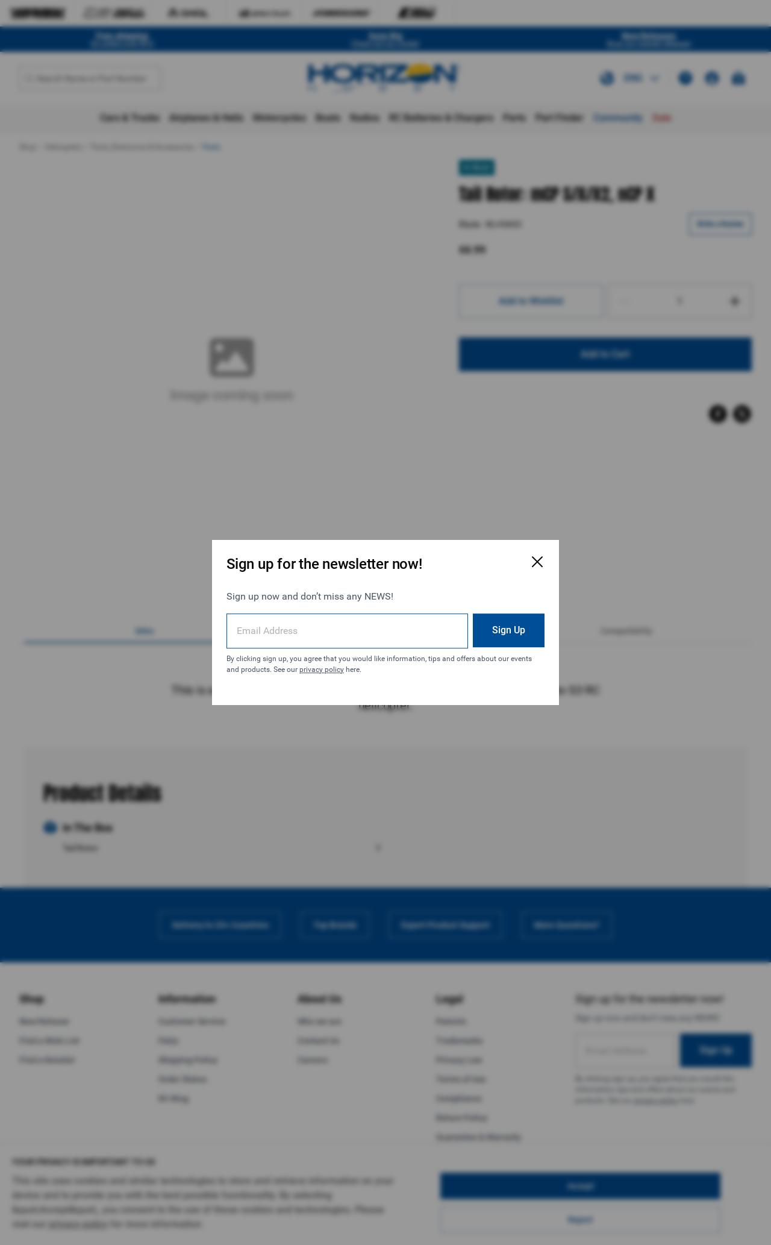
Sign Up (508, 630)
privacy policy (321, 669)
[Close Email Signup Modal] (537, 561)
